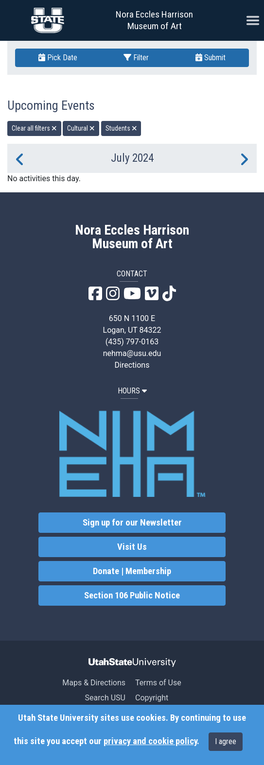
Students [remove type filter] (121, 128)
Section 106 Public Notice (132, 595)
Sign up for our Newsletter (132, 522)
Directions (132, 365)
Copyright (151, 697)
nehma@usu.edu (132, 353)
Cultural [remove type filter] (81, 128)
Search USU (105, 697)
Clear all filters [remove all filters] (34, 128)
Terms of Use (158, 682)
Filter (136, 57)
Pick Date (57, 57)
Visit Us (132, 547)
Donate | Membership (132, 571)
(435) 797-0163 (132, 341)
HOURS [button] (132, 390)
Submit (210, 57)
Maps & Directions (93, 682)
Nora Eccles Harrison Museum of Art (154, 20)
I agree (225, 741)
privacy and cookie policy (150, 741)
